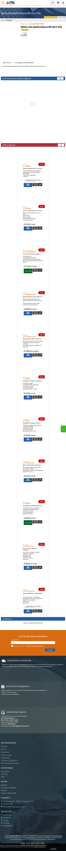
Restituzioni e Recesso (10, 763)
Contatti (4, 774)
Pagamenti (5, 758)
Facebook (6, 815)
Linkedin (5, 823)
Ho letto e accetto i (18, 646)
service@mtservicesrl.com (20, 726)
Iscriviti (49, 650)
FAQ (2, 777)
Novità (3, 790)
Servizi (3, 749)
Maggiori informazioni (39, 847)
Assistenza (5, 771)
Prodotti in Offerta (8, 788)
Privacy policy (6, 755)
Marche (4, 785)
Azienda (4, 746)
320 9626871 (7, 825)
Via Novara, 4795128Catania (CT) (17, 801)
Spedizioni (5, 752)
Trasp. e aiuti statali (8, 793)
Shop (2, 20)
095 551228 (11, 724)
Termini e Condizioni (9, 760)
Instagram (6, 817)
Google (5, 820)
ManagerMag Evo (57, 836)
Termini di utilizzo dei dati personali (35, 646)
